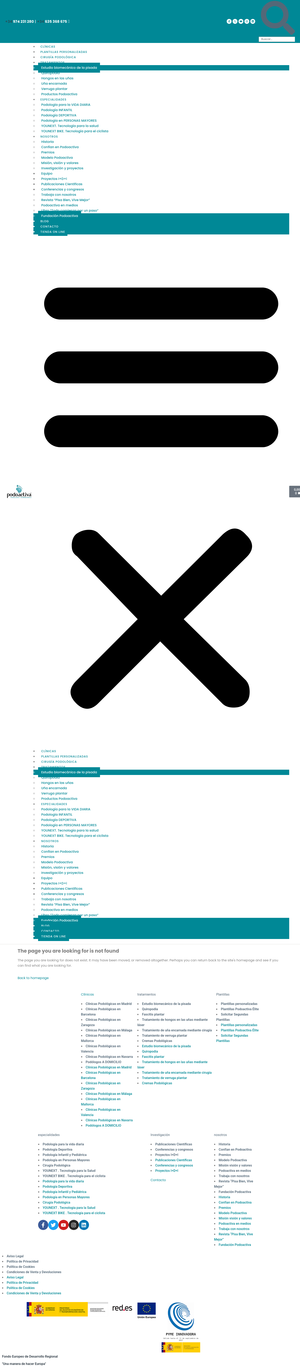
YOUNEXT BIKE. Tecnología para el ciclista (74, 131)
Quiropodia (50, 73)
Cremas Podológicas (157, 1041)
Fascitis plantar (153, 1014)
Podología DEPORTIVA (58, 115)
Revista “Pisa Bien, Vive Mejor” (65, 200)
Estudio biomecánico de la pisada (69, 67)
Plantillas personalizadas (239, 1004)
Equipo (46, 173)
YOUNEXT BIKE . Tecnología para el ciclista (74, 1176)
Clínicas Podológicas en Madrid (109, 1004)
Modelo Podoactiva (57, 157)
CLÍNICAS (47, 47)
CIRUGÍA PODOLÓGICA (58, 57)
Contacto (158, 1180)
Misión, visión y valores (59, 163)
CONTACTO (49, 226)
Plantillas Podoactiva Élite (240, 1009)
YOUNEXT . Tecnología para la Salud (69, 1171)
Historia (47, 141)
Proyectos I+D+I (166, 1155)
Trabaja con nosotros (58, 194)
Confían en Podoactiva (60, 147)
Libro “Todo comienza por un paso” (69, 210)
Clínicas (87, 994)
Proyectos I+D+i (54, 178)
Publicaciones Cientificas (61, 184)
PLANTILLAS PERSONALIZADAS (63, 52)
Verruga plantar (54, 88)
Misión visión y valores (235, 1165)
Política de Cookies (21, 1267)
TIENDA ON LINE (52, 232)
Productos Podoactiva (59, 94)
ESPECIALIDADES (53, 99)
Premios (47, 152)
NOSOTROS (49, 137)
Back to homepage (33, 978)
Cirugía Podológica (56, 1165)
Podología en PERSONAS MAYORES (69, 120)
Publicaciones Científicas (173, 1144)
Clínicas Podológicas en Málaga (109, 1030)
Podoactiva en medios (59, 205)
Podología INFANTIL (56, 110)
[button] (161, 491)
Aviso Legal (15, 1256)
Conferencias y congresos (62, 189)
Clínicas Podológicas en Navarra (109, 1057)
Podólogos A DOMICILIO (103, 1062)
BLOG (44, 221)
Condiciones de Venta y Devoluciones (34, 1272)
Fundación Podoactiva (59, 215)
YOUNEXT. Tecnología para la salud (69, 126)
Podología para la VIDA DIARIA (65, 104)
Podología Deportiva (58, 1149)
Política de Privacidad (22, 1261)
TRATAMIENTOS (52, 62)
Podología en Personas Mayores (66, 1160)
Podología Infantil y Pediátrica (65, 1155)
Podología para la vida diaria (63, 1144)
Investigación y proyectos (62, 168)
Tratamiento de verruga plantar (164, 1035)
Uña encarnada (54, 83)
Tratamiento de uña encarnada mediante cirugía (177, 1030)
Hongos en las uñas (57, 78)
